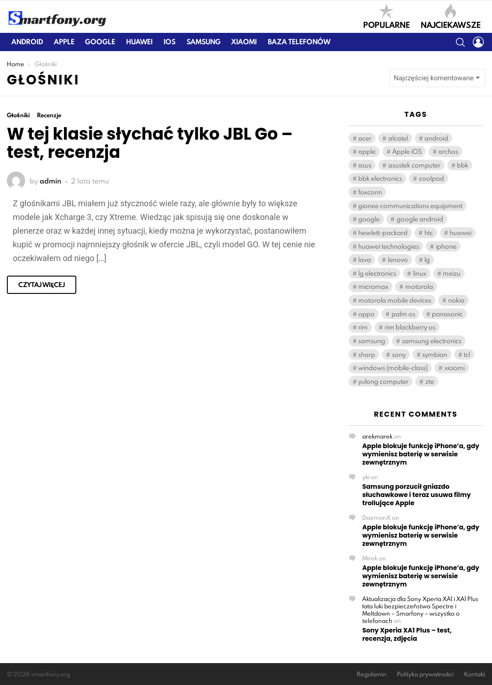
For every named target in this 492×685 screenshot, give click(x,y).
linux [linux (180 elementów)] (419, 273)
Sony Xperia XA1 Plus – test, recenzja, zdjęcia (407, 634)
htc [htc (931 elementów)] (428, 232)
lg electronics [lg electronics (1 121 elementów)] (377, 273)
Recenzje (49, 115)
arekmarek (377, 436)
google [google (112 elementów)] (369, 218)
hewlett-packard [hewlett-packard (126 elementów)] (382, 232)
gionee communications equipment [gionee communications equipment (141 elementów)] (410, 205)
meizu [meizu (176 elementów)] (451, 273)
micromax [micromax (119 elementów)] (373, 286)
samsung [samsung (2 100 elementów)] (371, 340)
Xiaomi (244, 42)
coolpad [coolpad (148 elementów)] (431, 178)
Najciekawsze (451, 16)
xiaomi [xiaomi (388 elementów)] (454, 367)
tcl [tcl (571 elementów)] (467, 354)
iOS (169, 42)
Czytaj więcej (41, 284)
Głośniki (18, 115)
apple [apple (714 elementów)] (367, 151)
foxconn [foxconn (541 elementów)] (370, 192)
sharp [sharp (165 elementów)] (366, 354)
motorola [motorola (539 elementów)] (419, 286)
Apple (64, 42)
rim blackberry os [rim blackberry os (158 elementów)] (410, 327)
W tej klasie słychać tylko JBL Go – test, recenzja (150, 143)
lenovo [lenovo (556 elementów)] (398, 259)
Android (27, 42)
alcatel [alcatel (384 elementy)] (398, 138)
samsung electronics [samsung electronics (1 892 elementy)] (431, 340)
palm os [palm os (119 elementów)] (403, 313)
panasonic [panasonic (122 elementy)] (447, 313)
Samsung (203, 42)
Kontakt (474, 674)
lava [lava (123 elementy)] (364, 259)
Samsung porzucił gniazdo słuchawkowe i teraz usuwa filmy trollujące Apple (416, 494)
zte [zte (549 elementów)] (429, 381)
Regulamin (371, 674)
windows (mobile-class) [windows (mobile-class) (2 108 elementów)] (393, 367)
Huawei (139, 42)
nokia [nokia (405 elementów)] (456, 300)
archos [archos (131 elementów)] (448, 151)
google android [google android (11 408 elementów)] (420, 218)
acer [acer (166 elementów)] (364, 138)
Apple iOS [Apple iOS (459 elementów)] (407, 151)
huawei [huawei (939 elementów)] (460, 232)
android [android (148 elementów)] (436, 138)
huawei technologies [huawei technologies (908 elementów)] (388, 246)
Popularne (386, 16)
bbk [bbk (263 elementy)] (462, 165)
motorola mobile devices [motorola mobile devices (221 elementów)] (394, 300)
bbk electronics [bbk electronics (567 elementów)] (380, 178)
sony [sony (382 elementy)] (399, 354)
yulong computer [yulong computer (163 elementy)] (383, 381)
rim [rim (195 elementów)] (363, 327)
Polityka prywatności (425, 674)
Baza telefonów (299, 42)
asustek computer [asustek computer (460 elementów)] (414, 165)
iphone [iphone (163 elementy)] (446, 246)
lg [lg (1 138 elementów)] (427, 259)
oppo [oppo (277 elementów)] (366, 313)
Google (100, 42)
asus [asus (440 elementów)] (364, 165)
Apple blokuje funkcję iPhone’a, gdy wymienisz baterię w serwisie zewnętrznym (420, 454)
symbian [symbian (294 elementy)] (434, 354)
